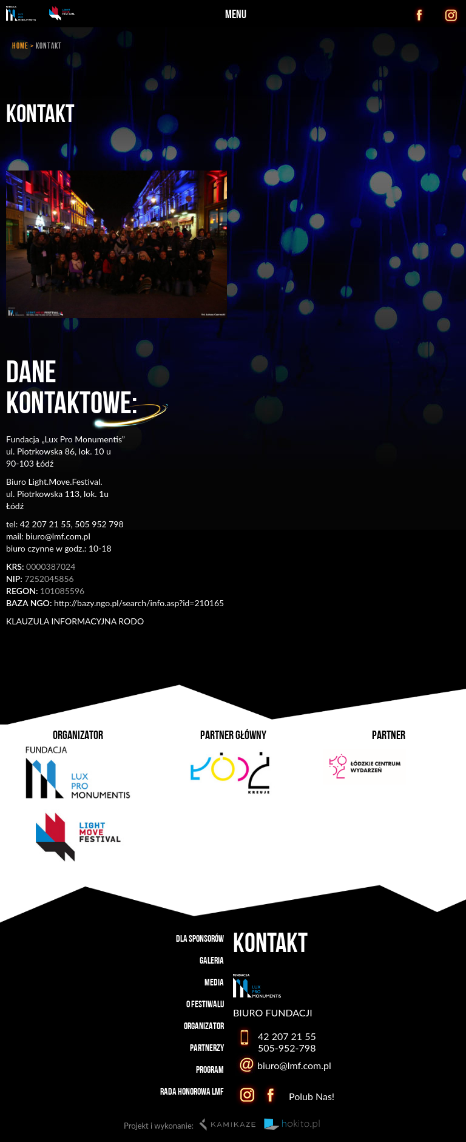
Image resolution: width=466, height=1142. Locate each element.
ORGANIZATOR (204, 1027)
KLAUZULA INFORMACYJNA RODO (75, 621)
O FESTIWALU (205, 1005)
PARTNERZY (207, 1048)
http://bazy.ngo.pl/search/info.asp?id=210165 (115, 603)
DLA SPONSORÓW (200, 939)
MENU (235, 15)
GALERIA (212, 961)
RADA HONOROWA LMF (192, 1092)
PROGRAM (210, 1070)
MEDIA (214, 983)
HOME (20, 46)
